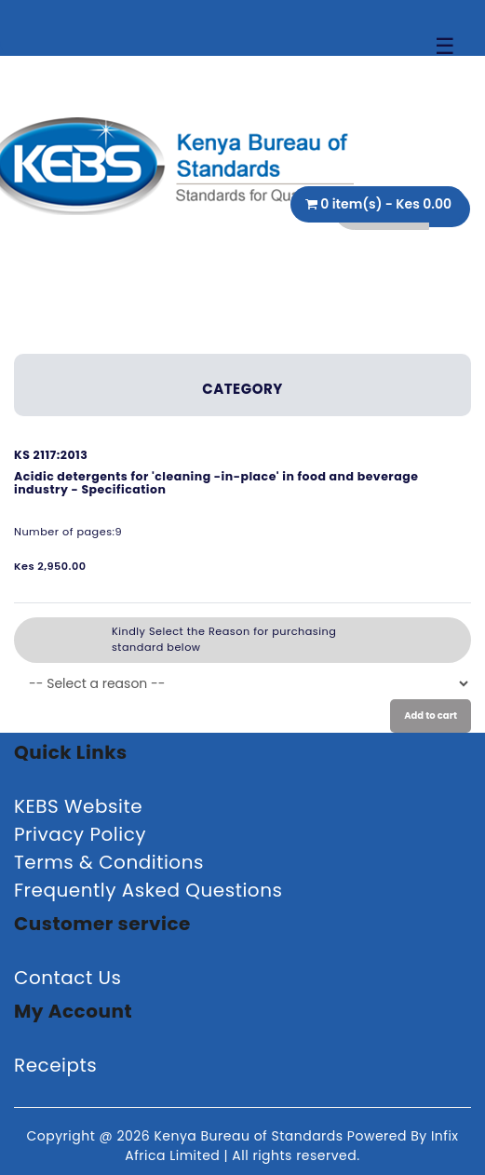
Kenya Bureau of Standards (250, 1136)
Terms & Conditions (109, 862)
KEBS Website (78, 806)
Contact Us (68, 978)
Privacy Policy (80, 834)
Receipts (55, 1065)
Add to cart (430, 716)
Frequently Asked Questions (148, 890)
